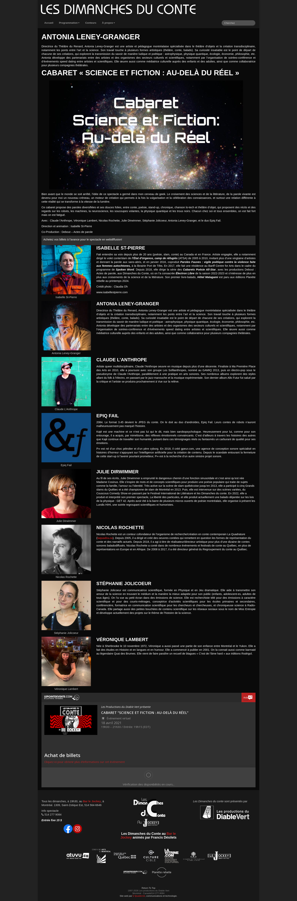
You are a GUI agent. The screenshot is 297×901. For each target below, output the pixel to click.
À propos (108, 22)
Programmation (69, 22)
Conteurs (90, 22)
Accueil (48, 22)
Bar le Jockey (92, 801)
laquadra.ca (105, 538)
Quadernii (139, 896)
